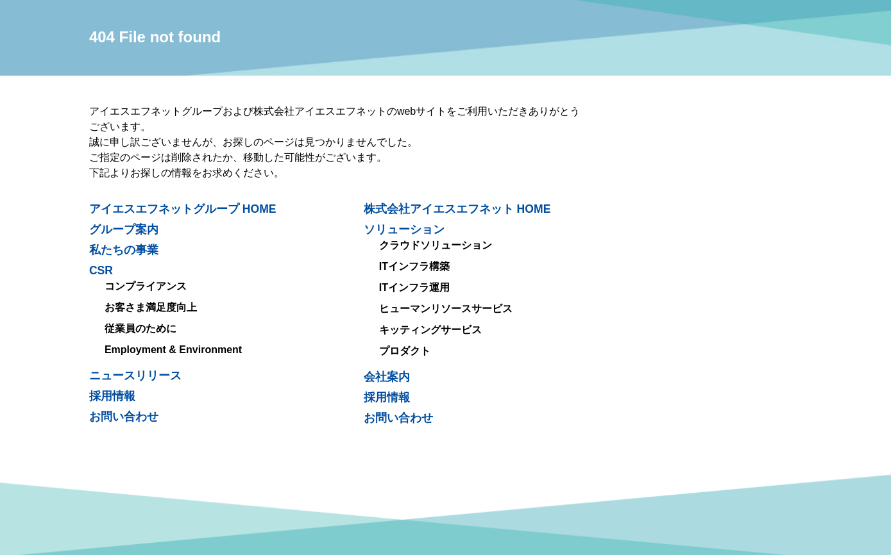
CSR (101, 270)
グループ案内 (123, 229)
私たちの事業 (123, 250)
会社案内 (387, 376)
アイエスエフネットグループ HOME (182, 209)
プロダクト (404, 350)
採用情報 (387, 397)
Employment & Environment (173, 349)
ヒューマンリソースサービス (446, 308)
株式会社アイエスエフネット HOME (457, 209)
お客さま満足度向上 (151, 307)
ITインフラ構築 (414, 266)
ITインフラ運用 (414, 287)
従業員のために (140, 328)
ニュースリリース (135, 375)
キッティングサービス (430, 329)
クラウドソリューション (435, 245)
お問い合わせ (398, 417)
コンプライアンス (146, 286)
